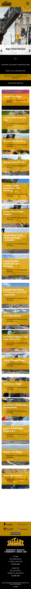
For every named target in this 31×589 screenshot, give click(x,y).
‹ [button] (1, 50)
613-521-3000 (15, 564)
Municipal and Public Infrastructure (15, 65)
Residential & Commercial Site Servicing (15, 77)
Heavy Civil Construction (15, 71)
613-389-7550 (15, 575)
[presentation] (1, 50)
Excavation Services (15, 83)
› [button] (29, 50)
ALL (15, 58)
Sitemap (15, 586)
